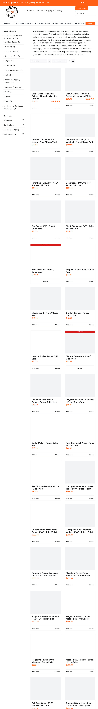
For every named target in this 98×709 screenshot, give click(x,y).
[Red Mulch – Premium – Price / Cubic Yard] (45, 472)
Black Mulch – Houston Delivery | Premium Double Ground (44, 96)
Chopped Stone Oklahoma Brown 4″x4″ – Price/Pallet (44, 530)
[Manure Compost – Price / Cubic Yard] (80, 342)
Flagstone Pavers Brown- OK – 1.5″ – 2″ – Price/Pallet (45, 617)
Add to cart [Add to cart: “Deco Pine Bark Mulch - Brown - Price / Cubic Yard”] (36, 411)
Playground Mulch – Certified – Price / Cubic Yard (80, 400)
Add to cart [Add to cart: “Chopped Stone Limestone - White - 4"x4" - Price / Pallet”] (70, 541)
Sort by (35, 61)
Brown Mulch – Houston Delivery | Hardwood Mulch (79, 95)
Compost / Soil (11, 56)
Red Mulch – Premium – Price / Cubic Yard (45, 487)
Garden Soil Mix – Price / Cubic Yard (77, 314)
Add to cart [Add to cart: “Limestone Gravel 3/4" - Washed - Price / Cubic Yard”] (70, 151)
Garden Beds (9, 125)
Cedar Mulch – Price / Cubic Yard (45, 444)
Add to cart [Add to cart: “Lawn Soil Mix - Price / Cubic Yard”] (36, 368)
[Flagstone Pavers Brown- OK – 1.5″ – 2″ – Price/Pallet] (45, 602)
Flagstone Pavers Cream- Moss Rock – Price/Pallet (78, 617)
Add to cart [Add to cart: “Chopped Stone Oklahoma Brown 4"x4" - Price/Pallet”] (36, 541)
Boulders (8, 47)
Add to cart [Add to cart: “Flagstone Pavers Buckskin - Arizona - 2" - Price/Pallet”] (36, 585)
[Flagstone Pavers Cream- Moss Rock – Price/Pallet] (80, 602)
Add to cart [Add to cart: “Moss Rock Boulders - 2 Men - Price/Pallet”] (70, 671)
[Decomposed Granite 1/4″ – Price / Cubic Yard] (80, 168)
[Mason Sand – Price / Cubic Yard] (45, 298)
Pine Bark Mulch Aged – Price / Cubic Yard (80, 444)
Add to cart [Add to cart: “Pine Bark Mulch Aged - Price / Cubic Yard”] (70, 454)
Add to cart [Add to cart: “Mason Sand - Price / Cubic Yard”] (36, 324)
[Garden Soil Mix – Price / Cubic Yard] (80, 298)
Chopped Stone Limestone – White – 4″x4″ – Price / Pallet (79, 530)
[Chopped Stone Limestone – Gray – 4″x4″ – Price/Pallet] (80, 688)
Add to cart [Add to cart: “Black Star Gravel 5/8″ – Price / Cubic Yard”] (70, 238)
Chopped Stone (11, 51)
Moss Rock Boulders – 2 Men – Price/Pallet (80, 661)
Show (57, 61)
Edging (7, 61)
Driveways (8, 120)
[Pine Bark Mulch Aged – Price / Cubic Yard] (80, 428)
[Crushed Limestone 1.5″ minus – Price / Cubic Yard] (45, 125)
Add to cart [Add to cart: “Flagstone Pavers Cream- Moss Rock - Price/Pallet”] (70, 628)
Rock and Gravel (11, 87)
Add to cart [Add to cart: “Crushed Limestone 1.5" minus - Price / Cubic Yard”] (36, 151)
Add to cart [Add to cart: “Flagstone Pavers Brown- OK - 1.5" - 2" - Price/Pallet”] (36, 628)
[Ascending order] (49, 61)
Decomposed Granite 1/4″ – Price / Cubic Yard (79, 184)
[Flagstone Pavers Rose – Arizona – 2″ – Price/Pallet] (80, 558)
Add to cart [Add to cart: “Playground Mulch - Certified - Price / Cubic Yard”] (70, 411)
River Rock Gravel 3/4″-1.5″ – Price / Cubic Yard (46, 184)
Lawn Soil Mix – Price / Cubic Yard (45, 357)
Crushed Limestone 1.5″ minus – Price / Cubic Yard (44, 140)
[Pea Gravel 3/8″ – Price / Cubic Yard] (45, 212)
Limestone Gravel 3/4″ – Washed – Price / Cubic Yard (79, 140)
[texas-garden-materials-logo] (12, 7)
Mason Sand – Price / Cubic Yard (45, 314)
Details (58, 108)
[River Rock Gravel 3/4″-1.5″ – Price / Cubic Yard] (45, 168)
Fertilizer (8, 66)
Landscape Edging (11, 130)
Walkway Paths (10, 134)
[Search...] (85, 13)
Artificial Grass (11, 42)
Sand (7, 92)
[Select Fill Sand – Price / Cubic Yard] (45, 255)
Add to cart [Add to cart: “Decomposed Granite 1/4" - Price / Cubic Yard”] (70, 194)
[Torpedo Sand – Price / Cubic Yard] (80, 255)
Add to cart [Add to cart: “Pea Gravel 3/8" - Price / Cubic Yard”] (36, 238)
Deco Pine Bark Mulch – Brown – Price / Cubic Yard (44, 400)
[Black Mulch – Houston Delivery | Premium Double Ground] (45, 79)
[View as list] (73, 61)
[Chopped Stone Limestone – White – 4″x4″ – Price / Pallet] (80, 515)
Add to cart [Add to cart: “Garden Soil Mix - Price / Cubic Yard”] (70, 324)
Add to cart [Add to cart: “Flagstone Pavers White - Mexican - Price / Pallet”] (36, 671)
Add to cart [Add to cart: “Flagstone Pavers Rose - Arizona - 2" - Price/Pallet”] (70, 585)
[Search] (77, 13)
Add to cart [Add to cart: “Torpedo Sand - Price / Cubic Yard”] (70, 281)
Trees (7, 101)
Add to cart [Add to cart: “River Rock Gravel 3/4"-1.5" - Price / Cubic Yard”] (36, 194)
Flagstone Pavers (12, 70)
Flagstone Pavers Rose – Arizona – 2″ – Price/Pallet (78, 574)
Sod (6, 97)
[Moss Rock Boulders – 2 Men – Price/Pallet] (80, 645)
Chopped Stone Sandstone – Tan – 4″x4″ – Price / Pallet (79, 487)
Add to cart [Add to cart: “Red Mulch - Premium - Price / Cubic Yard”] (36, 498)
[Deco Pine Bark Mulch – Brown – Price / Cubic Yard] (45, 385)
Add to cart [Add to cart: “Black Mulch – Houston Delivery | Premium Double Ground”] (36, 108)
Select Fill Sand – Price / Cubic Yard (43, 270)
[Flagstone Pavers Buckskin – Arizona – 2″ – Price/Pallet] (45, 558)
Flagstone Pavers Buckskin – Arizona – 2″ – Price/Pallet (45, 574)
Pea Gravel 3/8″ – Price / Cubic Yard (43, 227)
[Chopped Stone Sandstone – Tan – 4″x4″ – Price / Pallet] (80, 472)
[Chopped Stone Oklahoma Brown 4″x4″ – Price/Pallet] (45, 515)
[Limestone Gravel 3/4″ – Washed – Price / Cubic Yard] (80, 125)
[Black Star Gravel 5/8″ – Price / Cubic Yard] (80, 212)
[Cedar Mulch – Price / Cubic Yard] (45, 428)
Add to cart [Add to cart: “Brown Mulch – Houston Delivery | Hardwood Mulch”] (70, 105)
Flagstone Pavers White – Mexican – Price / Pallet (44, 661)
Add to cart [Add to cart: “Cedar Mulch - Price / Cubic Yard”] (36, 454)
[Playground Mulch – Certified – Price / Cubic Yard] (80, 385)
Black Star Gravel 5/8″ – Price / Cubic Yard (80, 227)
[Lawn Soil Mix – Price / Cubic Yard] (45, 342)
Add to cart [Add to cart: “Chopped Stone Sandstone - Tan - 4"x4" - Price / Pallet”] (70, 498)
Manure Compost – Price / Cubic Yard (78, 357)
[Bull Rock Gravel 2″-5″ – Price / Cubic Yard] (45, 688)
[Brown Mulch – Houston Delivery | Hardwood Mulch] (80, 79)
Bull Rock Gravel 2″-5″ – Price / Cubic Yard (43, 704)
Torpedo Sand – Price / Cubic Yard (80, 270)
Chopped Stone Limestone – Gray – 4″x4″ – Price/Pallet (79, 704)
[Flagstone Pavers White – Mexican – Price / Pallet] (45, 645)
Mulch (7, 75)
